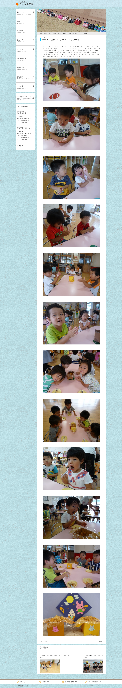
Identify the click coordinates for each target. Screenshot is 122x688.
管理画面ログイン (23, 685)
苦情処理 (23, 87)
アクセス (20, 146)
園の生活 (21, 31)
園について (24, 13)
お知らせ (22, 50)
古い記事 (99, 641)
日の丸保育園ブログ (24, 59)
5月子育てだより (67, 655)
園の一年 (20, 40)
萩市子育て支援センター (25, 98)
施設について (21, 22)
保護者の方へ (22, 68)
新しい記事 (44, 641)
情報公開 (25, 77)
